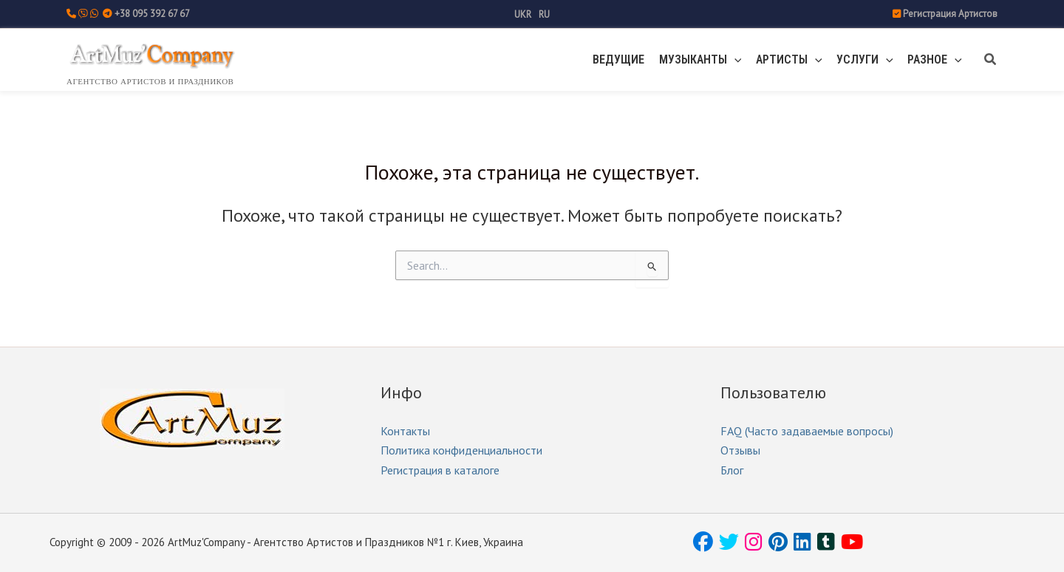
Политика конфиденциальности (461, 450)
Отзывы (740, 450)
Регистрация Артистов (950, 13)
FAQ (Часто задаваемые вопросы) (806, 430)
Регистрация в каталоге (440, 470)
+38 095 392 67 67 (152, 13)
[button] (752, 60)
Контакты (405, 430)
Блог (731, 470)
